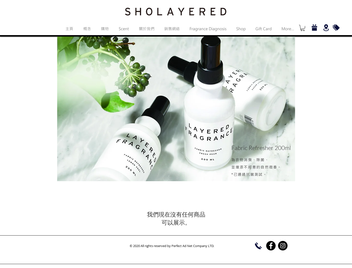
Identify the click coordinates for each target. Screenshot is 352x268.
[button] (302, 28)
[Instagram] (283, 245)
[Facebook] (271, 245)
